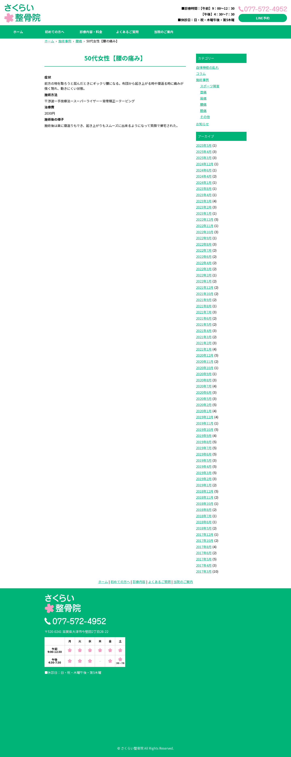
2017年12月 (204, 534)
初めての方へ (54, 31)
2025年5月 (204, 145)
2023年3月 (204, 201)
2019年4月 (204, 466)
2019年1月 (204, 485)
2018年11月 (204, 497)
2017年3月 (204, 571)
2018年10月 (204, 503)
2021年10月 (204, 293)
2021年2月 (204, 342)
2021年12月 (204, 287)
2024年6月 (204, 170)
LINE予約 (263, 18)
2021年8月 (204, 306)
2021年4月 (204, 330)
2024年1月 (204, 182)
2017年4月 (204, 565)
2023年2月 (204, 207)
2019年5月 (204, 460)
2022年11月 (204, 225)
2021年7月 (204, 312)
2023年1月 (204, 213)
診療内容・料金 (91, 31)
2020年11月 (204, 361)
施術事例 (202, 79)
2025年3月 (204, 157)
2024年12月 (204, 163)
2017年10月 (204, 540)
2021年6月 (204, 318)
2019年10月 (204, 429)
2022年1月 (204, 281)
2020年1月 (204, 410)
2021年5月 (204, 324)
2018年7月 (204, 515)
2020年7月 (204, 386)
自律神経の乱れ (207, 67)
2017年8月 (204, 546)
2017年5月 (204, 559)
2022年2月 (204, 275)
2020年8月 (204, 380)
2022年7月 (204, 250)
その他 (205, 116)
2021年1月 (204, 349)
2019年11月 (204, 423)
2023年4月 (204, 194)
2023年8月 (204, 188)
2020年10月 (204, 367)
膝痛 (203, 110)
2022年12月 (204, 219)
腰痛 (203, 104)
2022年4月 (204, 262)
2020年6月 (204, 392)
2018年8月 (204, 509)
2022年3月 (204, 268)
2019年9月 (204, 435)
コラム (201, 73)
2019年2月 (204, 478)
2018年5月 (204, 528)
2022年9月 (204, 238)
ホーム (18, 31)
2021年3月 (204, 336)
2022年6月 (204, 256)
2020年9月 (204, 373)
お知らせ (202, 123)
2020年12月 (204, 355)
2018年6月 (204, 521)
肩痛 (203, 98)
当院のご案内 (163, 31)
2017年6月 (204, 552)
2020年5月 (204, 398)
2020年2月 (204, 404)
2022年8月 (204, 244)
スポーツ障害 (209, 86)
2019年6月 (204, 454)
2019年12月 (204, 417)
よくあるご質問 (127, 31)
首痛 (203, 92)
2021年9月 (204, 299)
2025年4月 (204, 151)
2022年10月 (204, 231)
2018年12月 (204, 491)
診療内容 (139, 581)
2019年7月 (204, 447)
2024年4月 (204, 176)
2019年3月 (204, 472)
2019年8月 (204, 441)
